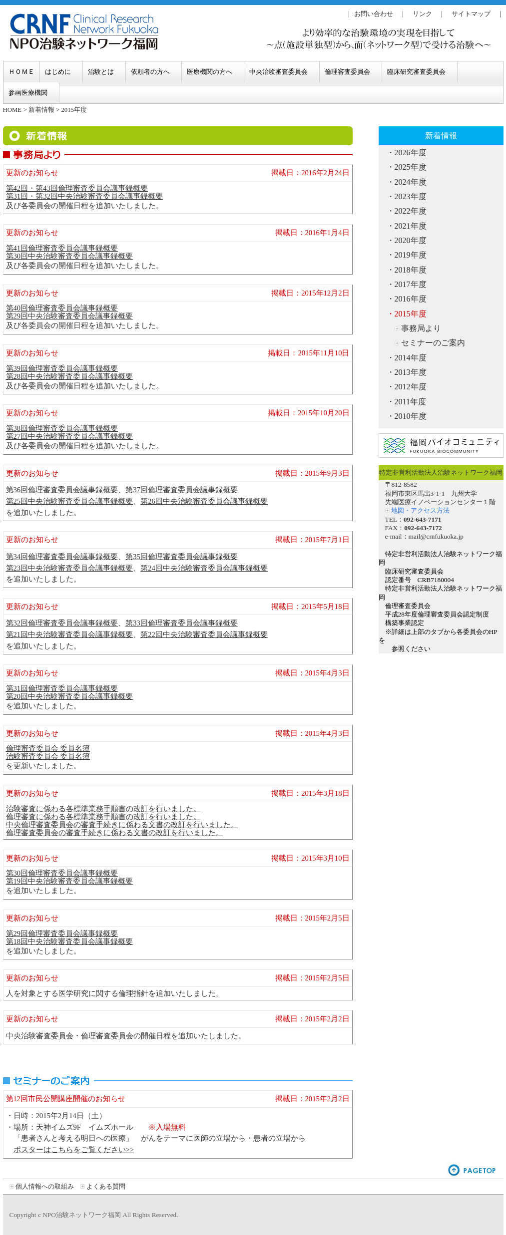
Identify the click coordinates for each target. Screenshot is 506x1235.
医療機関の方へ (209, 71)
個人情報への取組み (44, 1186)
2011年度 (410, 401)
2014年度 (411, 357)
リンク (422, 13)
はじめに (58, 71)
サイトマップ (471, 13)
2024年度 (411, 182)
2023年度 (411, 196)
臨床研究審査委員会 (416, 71)
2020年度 (411, 240)
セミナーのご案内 (433, 342)
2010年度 (411, 416)
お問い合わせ (373, 13)
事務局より (421, 328)
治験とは (101, 71)
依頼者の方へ (150, 71)
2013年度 (411, 372)
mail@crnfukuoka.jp (436, 536)
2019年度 (411, 255)
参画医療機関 (27, 92)
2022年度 (411, 211)
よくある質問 (105, 1186)
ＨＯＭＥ (21, 71)
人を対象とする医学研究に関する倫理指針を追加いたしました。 (114, 993)
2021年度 (411, 226)
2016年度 (411, 299)
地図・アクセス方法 (420, 510)
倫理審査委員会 (347, 71)
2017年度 (411, 284)
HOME (12, 109)
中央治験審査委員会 (278, 71)
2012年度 (411, 386)
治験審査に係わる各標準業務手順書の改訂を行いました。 (103, 809)
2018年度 (411, 270)
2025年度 (411, 167)
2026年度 (411, 152)
